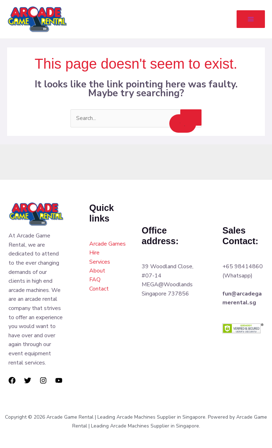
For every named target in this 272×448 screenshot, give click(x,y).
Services (99, 262)
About (97, 271)
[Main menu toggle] (251, 19)
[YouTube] (58, 380)
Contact (99, 289)
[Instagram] (43, 380)
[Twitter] (27, 380)
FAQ (95, 280)
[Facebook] (12, 380)
